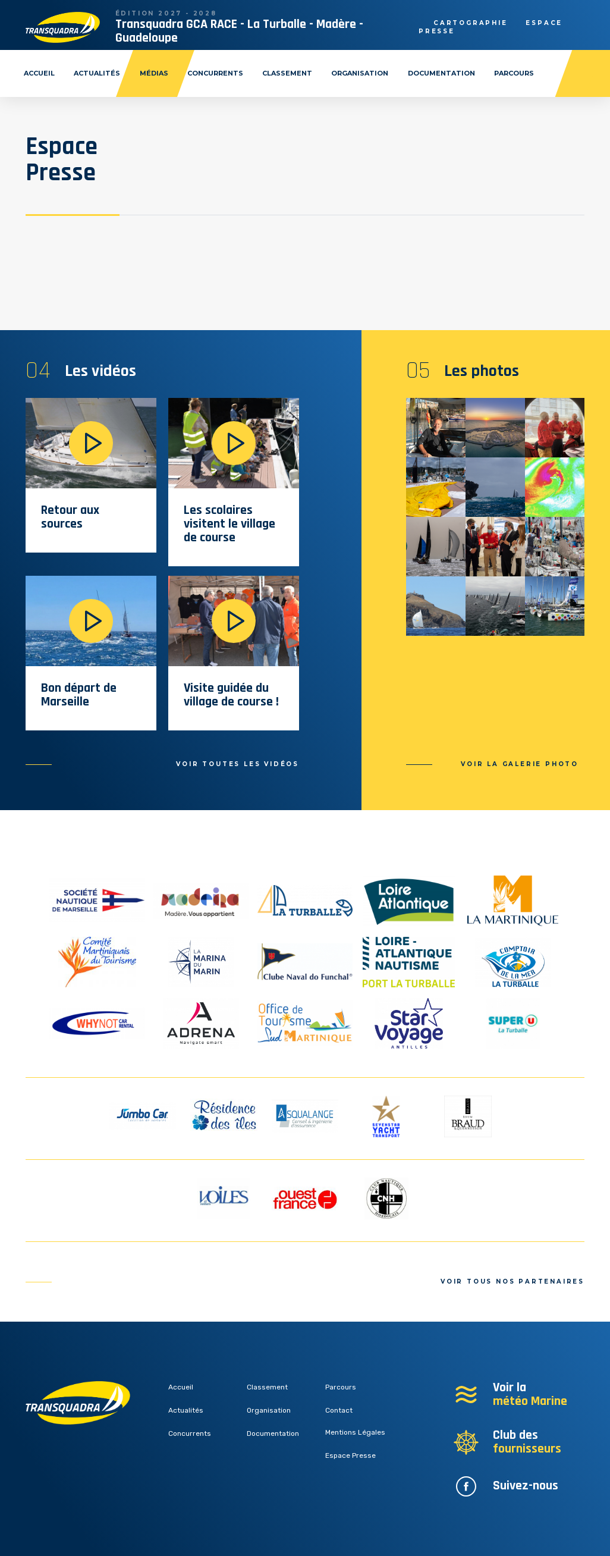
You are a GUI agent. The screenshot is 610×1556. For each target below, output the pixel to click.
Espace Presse (350, 1455)
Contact (339, 1410)
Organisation (359, 73)
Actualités (97, 73)
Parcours (514, 73)
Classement (287, 73)
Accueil (39, 73)
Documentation (441, 73)
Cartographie (470, 23)
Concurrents (215, 73)
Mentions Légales (355, 1432)
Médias (154, 73)
